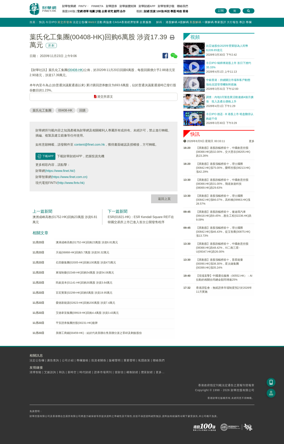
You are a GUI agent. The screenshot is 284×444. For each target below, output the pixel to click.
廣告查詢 (53, 360)
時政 (179, 11)
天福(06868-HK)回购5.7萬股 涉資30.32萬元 (82, 252)
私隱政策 (144, 360)
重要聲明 (129, 360)
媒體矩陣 (128, 6)
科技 (167, 11)
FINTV (82, 6)
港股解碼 (172, 22)
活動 (100, 22)
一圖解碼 (208, 22)
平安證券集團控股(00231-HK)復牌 (77, 322)
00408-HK (75, 70)
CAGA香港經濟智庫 (126, 22)
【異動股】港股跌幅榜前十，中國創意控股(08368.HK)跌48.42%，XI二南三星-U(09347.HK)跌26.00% (222, 247)
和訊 (62, 372)
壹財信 (119, 372)
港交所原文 (103, 96)
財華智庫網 (69, 6)
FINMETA (97, 6)
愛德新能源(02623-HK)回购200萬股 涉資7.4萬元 (85, 302)
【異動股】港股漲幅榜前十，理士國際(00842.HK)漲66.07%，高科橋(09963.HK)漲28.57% (223, 199)
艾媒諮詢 (50, 372)
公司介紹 (68, 360)
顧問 (116, 11)
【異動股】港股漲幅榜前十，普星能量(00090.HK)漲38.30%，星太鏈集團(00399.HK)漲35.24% (219, 263)
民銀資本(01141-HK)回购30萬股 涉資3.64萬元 (84, 282)
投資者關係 (98, 360)
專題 (173, 11)
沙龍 (98, 11)
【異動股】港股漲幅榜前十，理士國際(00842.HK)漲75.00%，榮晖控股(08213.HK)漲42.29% (223, 167)
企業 (104, 11)
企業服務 (145, 22)
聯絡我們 (182, 6)
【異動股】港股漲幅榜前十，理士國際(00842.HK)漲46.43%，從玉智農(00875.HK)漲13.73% (223, 231)
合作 (122, 11)
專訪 (242, 22)
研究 (110, 11)
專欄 (249, 22)
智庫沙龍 (166, 6)
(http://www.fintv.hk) (70, 183)
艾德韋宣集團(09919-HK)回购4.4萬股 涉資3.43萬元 (87, 312)
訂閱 (221, 10)
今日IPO (51, 22)
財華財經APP (147, 6)
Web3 (92, 22)
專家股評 (220, 22)
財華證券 (111, 6)
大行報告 (233, 22)
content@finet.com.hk (89, 144)
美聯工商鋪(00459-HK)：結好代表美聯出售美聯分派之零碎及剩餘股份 (99, 332)
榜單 (86, 11)
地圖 (92, 11)
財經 (146, 11)
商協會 (107, 22)
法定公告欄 (80, 22)
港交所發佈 (64, 22)
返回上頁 (164, 198)
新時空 (72, 372)
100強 (159, 11)
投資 (153, 11)
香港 (185, 11)
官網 (80, 11)
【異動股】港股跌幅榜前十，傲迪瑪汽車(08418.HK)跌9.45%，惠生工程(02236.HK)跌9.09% (223, 215)
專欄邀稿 (82, 360)
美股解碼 (195, 22)
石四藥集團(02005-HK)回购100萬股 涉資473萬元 (86, 262)
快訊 (42, 22)
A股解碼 (183, 22)
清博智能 (35, 372)
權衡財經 (132, 372)
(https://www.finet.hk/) (60, 170)
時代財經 (85, 372)
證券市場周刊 (103, 372)
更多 (251, 141)
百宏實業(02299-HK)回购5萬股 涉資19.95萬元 (84, 292)
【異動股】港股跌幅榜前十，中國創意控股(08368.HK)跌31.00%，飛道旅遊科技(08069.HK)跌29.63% (222, 183)
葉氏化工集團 (42, 110)
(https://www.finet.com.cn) (69, 177)
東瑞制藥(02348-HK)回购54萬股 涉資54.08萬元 (85, 272)
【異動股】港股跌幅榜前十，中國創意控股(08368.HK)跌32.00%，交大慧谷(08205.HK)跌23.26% (223, 151)
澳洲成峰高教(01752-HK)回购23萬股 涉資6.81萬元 (87, 242)
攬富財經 (147, 372)
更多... (160, 372)
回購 (82, 110)
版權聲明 (115, 360)
